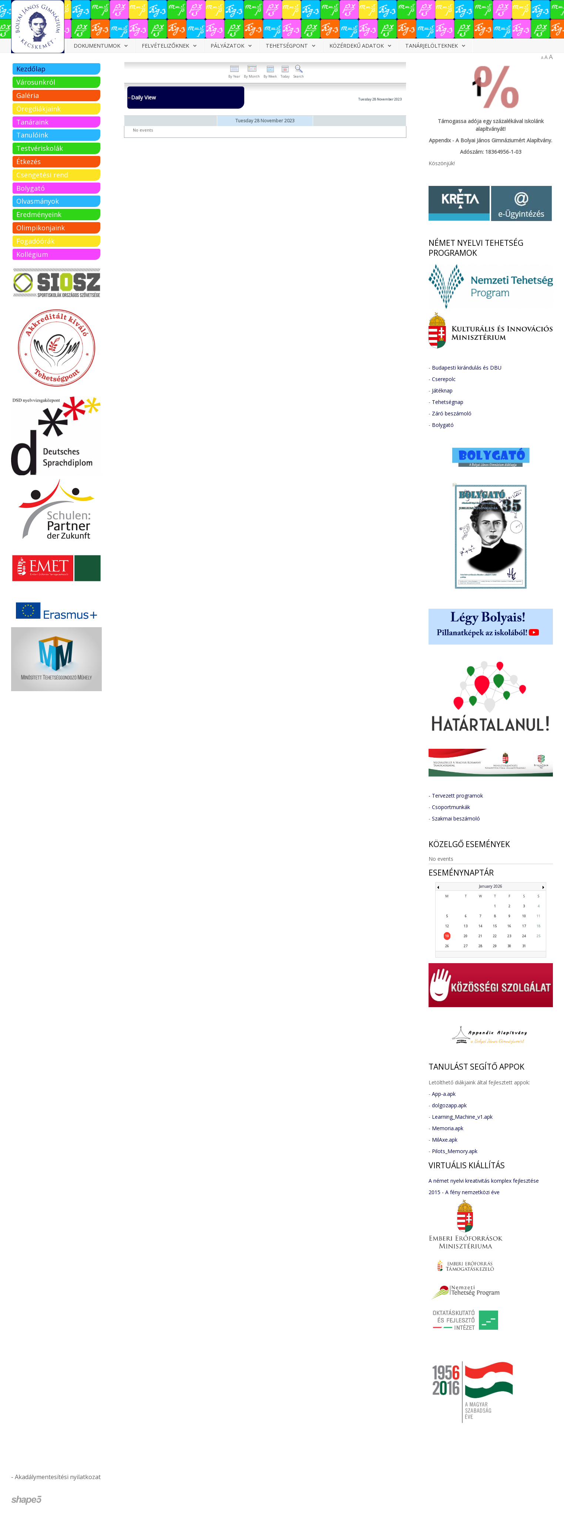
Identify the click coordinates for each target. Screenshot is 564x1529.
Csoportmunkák (451, 807)
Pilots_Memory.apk (454, 1151)
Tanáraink (32, 122)
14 (480, 926)
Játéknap (442, 390)
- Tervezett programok (456, 795)
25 (538, 936)
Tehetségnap (447, 401)
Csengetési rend (42, 174)
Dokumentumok (97, 45)
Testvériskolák (39, 148)
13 (465, 926)
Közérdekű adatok (356, 45)
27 (465, 946)
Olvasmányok (37, 201)
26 (447, 946)
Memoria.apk (447, 1128)
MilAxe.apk (444, 1139)
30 (509, 946)
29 (495, 946)
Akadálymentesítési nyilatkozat (58, 1477)
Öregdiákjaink (38, 108)
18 (538, 926)
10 (524, 916)
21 (480, 936)
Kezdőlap (31, 68)
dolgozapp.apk (449, 1105)
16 (509, 926)
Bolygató (30, 188)
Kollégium (32, 254)
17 (524, 926)
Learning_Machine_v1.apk (462, 1116)
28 (480, 946)
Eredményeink (38, 214)
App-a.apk (444, 1093)
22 (495, 936)
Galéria (27, 95)
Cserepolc (444, 379)
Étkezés (28, 161)
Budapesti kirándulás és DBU (466, 367)
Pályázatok (227, 45)
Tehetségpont (287, 45)
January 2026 (490, 886)
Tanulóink (32, 134)
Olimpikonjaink (40, 227)
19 (447, 936)
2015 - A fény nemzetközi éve (464, 1192)
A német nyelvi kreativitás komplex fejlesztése (484, 1180)
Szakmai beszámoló (456, 818)
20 (465, 936)
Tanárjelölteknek (431, 45)
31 (524, 946)
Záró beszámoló (451, 413)
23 (509, 936)
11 (538, 916)
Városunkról (35, 82)
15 (495, 926)
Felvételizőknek (165, 45)
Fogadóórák (35, 241)
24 (524, 936)
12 (447, 926)
